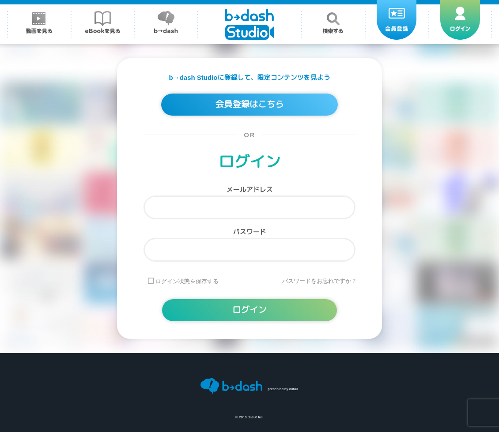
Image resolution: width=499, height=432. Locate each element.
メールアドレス (249, 189)
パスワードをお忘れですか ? (318, 281)
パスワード (249, 232)
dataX (294, 389)
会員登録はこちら (249, 104)
